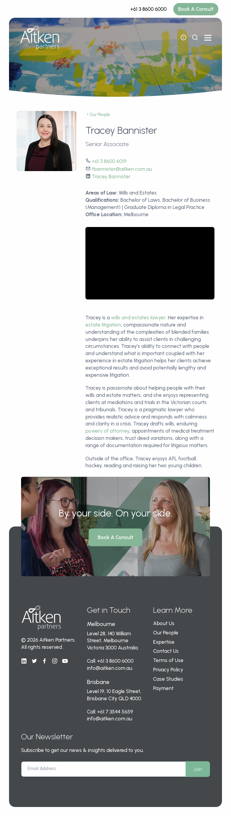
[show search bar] (195, 37)
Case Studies (168, 679)
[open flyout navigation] (183, 37)
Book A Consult (196, 9)
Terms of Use (168, 660)
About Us (163, 623)
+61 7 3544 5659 (115, 712)
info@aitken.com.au (109, 668)
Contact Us (166, 651)
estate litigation (103, 325)
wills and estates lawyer (138, 317)
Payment (163, 688)
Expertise (163, 642)
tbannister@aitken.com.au (122, 169)
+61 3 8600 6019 (109, 161)
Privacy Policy (168, 670)
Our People (97, 114)
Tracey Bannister (111, 176)
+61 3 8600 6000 (148, 9)
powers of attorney (107, 431)
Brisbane (98, 682)
